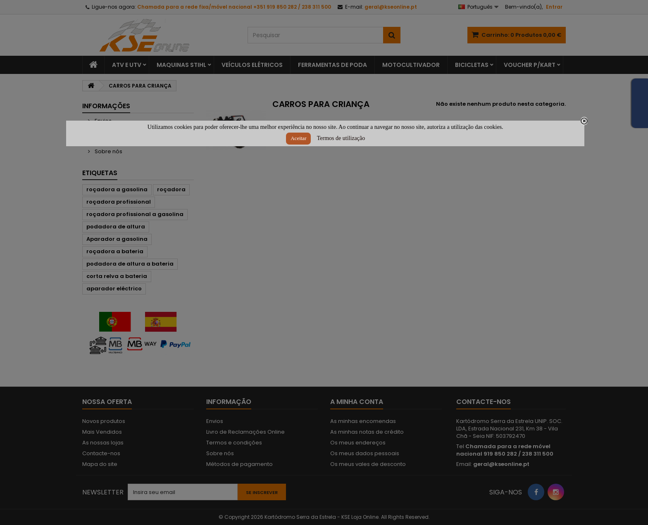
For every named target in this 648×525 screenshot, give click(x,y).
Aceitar (298, 138)
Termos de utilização (341, 138)
